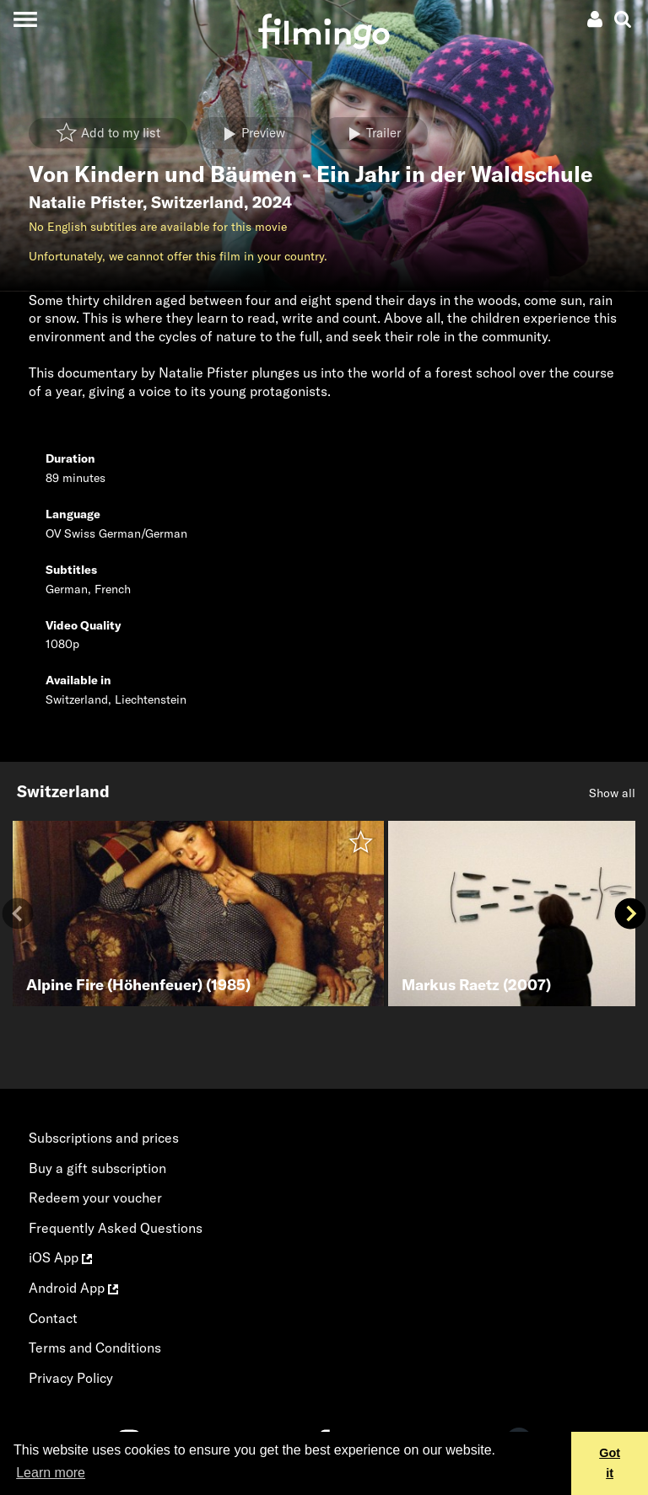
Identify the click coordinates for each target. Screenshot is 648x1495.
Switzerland (197, 202)
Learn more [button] (50, 1473)
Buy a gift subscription (97, 1168)
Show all (612, 793)
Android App (73, 1287)
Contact (53, 1318)
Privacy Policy (71, 1377)
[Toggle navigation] (25, 19)
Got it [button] (609, 1463)
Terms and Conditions (95, 1347)
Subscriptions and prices (104, 1137)
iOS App (60, 1257)
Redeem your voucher (95, 1197)
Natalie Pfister (86, 202)
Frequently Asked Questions (115, 1227)
